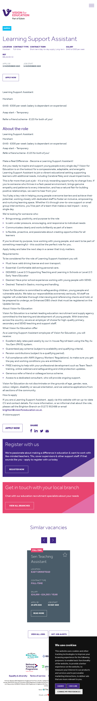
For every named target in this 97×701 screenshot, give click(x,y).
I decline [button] (73, 686)
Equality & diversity (18, 676)
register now (16, 469)
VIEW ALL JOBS (38, 634)
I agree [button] (60, 686)
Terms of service (37, 676)
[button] (53, 540)
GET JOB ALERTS (59, 634)
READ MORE (38, 613)
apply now (10, 77)
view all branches (19, 505)
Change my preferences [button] (68, 692)
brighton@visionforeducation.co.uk (22, 409)
